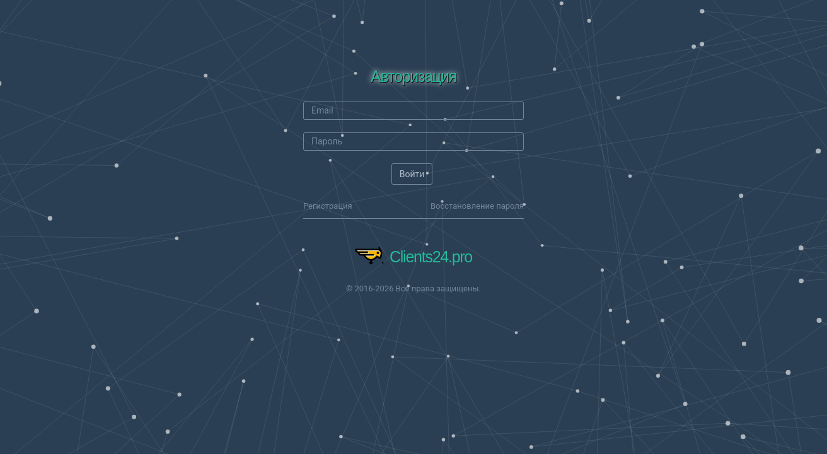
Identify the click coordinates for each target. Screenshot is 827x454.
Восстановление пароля (477, 206)
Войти (412, 174)
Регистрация (327, 206)
